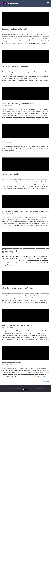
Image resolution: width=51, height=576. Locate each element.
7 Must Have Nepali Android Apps (15, 103)
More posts (46, 566)
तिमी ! (3, 215)
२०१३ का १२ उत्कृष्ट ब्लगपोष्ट (10, 266)
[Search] (45, 2)
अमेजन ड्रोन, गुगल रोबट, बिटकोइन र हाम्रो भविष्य (17, 436)
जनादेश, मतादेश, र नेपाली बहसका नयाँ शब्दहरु (17, 491)
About (23, 572)
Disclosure (32, 572)
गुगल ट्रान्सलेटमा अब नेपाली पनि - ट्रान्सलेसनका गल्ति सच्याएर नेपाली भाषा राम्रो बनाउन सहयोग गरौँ (25, 379)
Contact (27, 572)
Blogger (42, 572)
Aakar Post (9, 572)
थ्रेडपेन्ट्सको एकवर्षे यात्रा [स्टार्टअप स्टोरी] (14, 47)
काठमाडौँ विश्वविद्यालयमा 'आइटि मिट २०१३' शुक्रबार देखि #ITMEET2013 (25, 322)
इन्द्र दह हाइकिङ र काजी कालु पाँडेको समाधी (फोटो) (18, 159)
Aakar (19, 572)
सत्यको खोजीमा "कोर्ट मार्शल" (11, 547)
